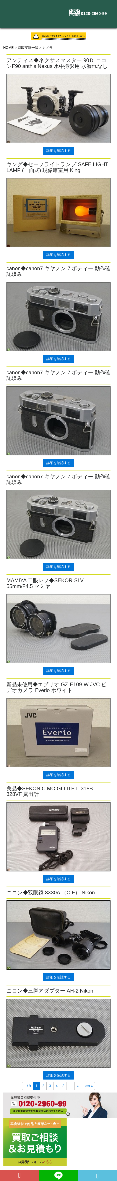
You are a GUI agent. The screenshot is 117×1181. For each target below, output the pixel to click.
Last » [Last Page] (88, 1086)
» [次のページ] (78, 1086)
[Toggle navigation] (105, 19)
